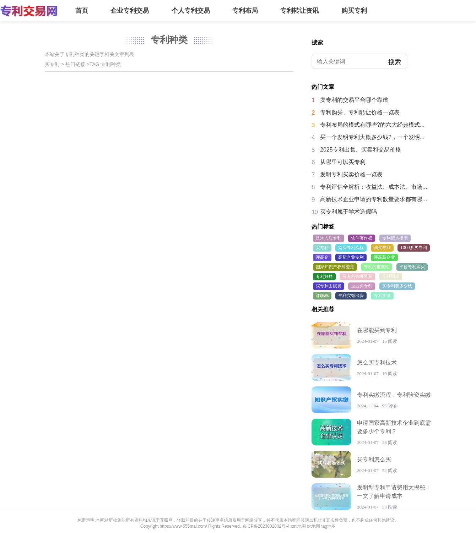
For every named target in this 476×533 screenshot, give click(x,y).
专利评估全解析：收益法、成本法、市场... (373, 187)
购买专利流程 (351, 247)
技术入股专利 (328, 238)
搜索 (394, 62)
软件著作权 (361, 238)
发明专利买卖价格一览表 (351, 174)
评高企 (322, 257)
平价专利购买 (412, 266)
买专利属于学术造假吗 (348, 212)
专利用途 (390, 276)
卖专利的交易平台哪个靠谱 (354, 100)
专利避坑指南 (395, 238)
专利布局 (245, 10)
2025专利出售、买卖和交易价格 (360, 150)
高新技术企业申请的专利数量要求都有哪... (373, 199)
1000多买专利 (413, 247)
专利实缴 (382, 295)
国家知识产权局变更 (335, 266)
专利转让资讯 (299, 10)
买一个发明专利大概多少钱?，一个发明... (372, 137)
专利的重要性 (376, 266)
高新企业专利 (351, 257)
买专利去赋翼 (328, 286)
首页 (81, 10)
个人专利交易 (191, 10)
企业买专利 (361, 286)
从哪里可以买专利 (343, 162)
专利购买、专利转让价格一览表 (360, 112)
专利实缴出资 (351, 295)
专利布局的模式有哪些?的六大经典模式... (372, 125)
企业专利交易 (129, 10)
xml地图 (298, 526)
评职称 (322, 295)
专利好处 (324, 276)
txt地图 (313, 526)
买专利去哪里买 (357, 276)
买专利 (52, 64)
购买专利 (354, 10)
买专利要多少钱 (397, 286)
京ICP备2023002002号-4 (266, 526)
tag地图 (328, 526)
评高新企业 (384, 257)
